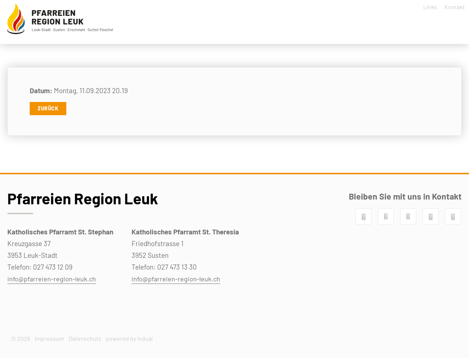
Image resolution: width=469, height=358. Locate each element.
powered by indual (129, 338)
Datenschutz (85, 338)
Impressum (49, 338)
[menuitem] (424, 9)
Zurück (48, 113)
